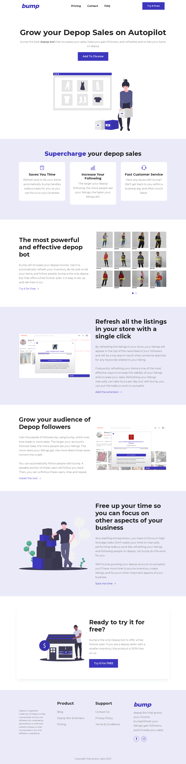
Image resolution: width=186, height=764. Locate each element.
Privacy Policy (104, 718)
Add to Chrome (93, 56)
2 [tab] (136, 293)
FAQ (107, 5)
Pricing (76, 5)
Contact (92, 5)
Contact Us (102, 711)
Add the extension (108, 392)
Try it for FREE (103, 663)
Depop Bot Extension (70, 718)
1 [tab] (132, 293)
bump (30, 5)
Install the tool (30, 478)
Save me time (105, 583)
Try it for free (29, 288)
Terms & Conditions (107, 724)
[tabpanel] (131, 260)
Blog (60, 711)
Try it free (153, 5)
